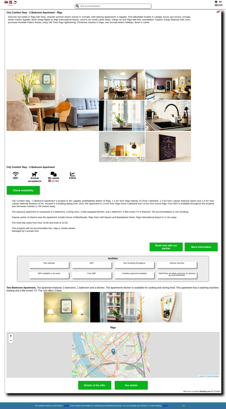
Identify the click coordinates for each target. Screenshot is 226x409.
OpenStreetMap (213, 376)
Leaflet (201, 376)
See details (131, 385)
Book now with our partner (166, 247)
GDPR (165, 406)
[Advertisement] (113, 46)
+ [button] (11, 336)
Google (66, 406)
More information (201, 247)
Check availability (23, 190)
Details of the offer (94, 385)
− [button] (11, 341)
